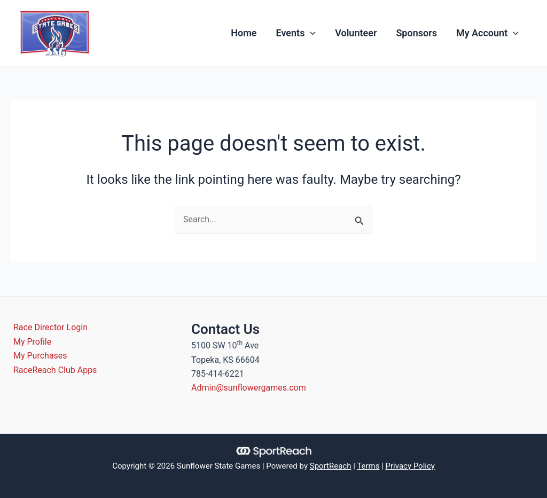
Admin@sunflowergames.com (248, 388)
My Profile (32, 342)
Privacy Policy (410, 466)
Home (243, 32)
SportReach (330, 466)
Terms (368, 466)
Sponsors (416, 32)
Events (296, 33)
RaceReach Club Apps (55, 370)
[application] (310, 33)
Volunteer (356, 32)
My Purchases (40, 356)
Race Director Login (50, 327)
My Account (487, 33)
